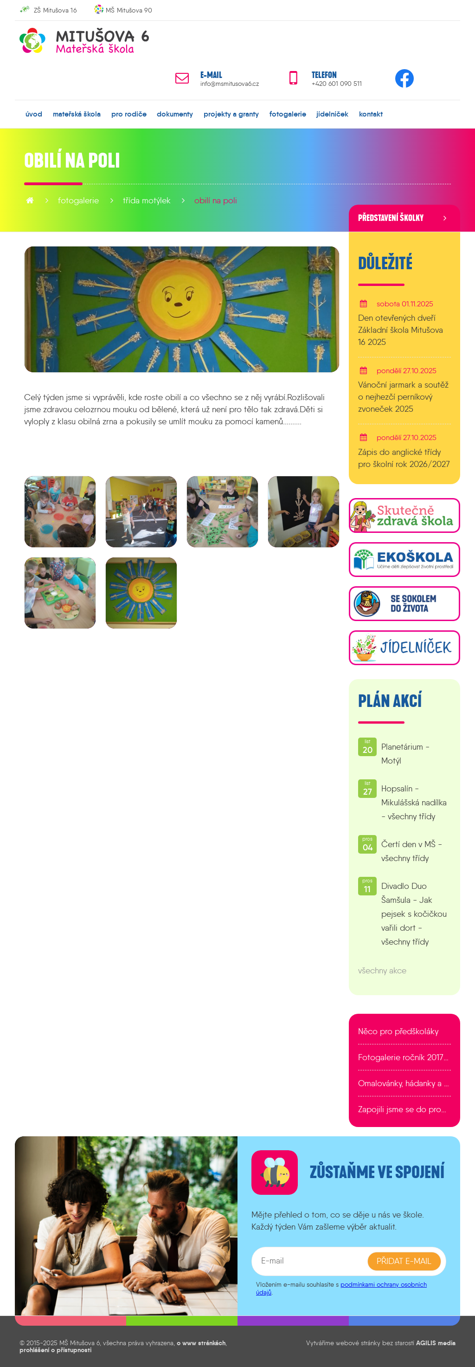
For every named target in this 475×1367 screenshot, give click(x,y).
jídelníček (332, 113)
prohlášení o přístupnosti (55, 1350)
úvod (34, 113)
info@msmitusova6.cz (229, 84)
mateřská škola (77, 113)
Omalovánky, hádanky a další (404, 1083)
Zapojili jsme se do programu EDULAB (404, 1109)
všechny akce (382, 970)
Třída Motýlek (147, 200)
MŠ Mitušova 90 (129, 10)
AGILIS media (436, 1343)
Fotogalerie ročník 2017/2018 (404, 1057)
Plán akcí (390, 701)
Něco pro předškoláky (398, 1031)
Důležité (385, 263)
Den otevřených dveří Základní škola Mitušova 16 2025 (400, 330)
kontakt (371, 113)
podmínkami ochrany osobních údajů (341, 1288)
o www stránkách (201, 1343)
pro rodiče (129, 113)
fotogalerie (288, 113)
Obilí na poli (215, 200)
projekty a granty (231, 113)
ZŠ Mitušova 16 (55, 10)
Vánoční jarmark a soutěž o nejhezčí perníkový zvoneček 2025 (403, 397)
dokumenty (175, 113)
